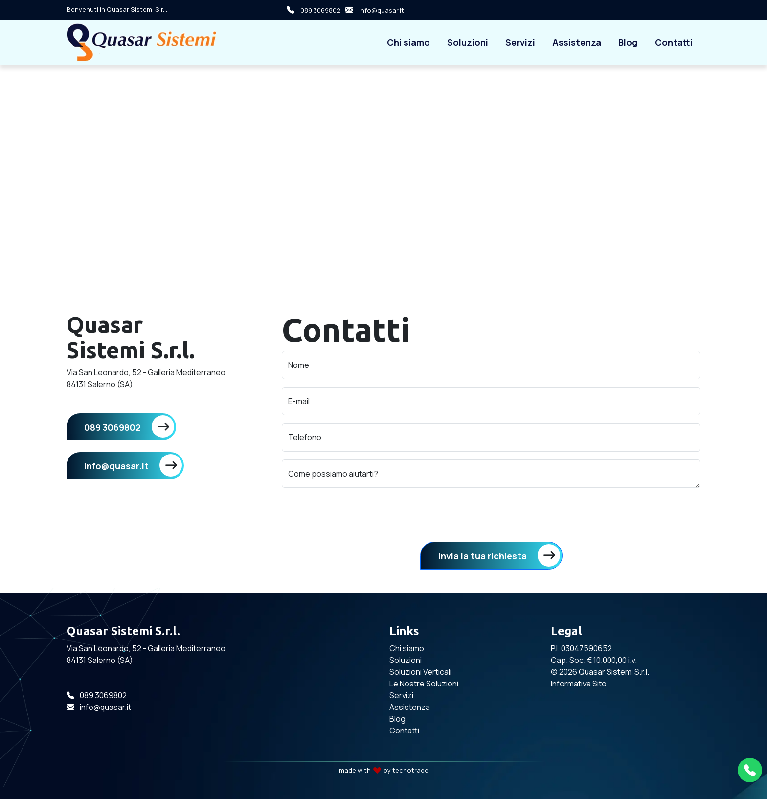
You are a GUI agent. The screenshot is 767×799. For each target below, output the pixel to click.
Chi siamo (408, 42)
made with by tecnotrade (384, 770)
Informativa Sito (579, 683)
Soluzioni (467, 42)
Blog (628, 42)
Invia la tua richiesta (482, 556)
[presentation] (356, 515)
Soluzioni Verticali (420, 671)
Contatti (674, 42)
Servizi (520, 42)
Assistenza (576, 42)
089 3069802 (311, 10)
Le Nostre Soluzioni (423, 683)
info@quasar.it (372, 10)
